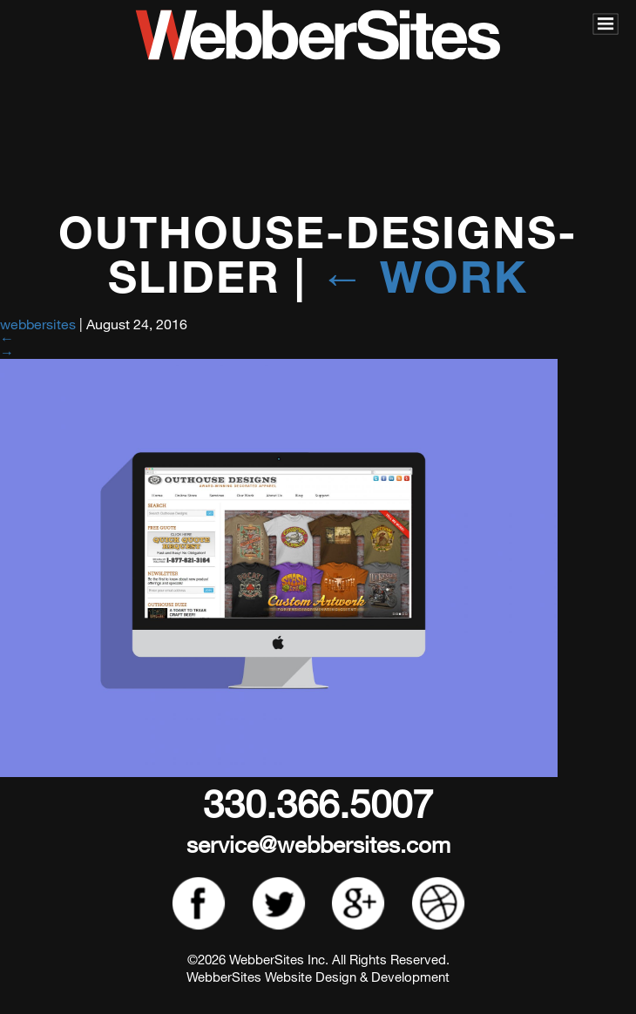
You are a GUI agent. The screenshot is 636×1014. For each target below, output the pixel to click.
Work (424, 275)
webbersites (38, 323)
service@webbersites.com (318, 843)
